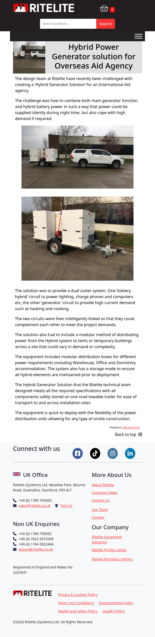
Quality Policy (113, 611)
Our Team (100, 509)
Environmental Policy (116, 602)
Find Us (66, 505)
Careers (98, 517)
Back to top (128, 434)
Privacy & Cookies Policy (77, 594)
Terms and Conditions (76, 602)
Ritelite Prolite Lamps (109, 549)
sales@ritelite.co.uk (34, 505)
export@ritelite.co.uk (36, 549)
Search (105, 24)
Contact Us (101, 500)
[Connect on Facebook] (78, 453)
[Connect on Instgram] (113, 453)
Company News (104, 492)
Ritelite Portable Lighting (112, 559)
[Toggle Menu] (138, 36)
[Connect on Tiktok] (95, 453)
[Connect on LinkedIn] (131, 453)
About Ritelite (103, 484)
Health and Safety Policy (78, 611)
